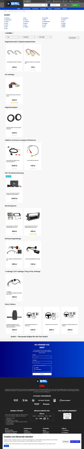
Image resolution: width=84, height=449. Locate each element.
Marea (25, 23)
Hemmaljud (35, 8)
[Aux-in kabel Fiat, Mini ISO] (32, 162)
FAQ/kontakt (27, 432)
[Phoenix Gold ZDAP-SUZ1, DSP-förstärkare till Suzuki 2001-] (14, 195)
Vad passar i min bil (12, 11)
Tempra (26, 26)
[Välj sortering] (73, 38)
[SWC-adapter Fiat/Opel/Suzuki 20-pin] (14, 260)
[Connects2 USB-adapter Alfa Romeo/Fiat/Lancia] (14, 162)
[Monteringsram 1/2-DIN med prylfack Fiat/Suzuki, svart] (32, 228)
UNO (6, 28)
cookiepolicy (39, 441)
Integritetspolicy (28, 433)
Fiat (20, 11)
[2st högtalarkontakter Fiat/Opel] (14, 63)
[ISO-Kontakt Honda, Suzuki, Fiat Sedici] (14, 96)
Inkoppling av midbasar (11, 433)
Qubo (25, 25)
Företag (77, 1)
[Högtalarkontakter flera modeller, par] (32, 63)
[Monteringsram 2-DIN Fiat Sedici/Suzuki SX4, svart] (14, 228)
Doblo (44, 19)
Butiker (7, 428)
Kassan (75, 5)
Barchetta (45, 18)
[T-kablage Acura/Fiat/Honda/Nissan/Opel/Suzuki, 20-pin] (14, 293)
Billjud (18, 8)
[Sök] (35, 5)
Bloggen (65, 8)
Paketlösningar (26, 8)
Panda (63, 23)
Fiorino (7, 21)
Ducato (64, 19)
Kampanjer (43, 8)
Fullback (7, 18)
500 (25, 18)
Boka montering (9, 430)
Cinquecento (8, 19)
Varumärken (57, 8)
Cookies (26, 430)
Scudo (44, 25)
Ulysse (63, 26)
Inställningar (66, 441)
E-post (34, 354)
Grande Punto (46, 21)
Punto (6, 25)
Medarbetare (46, 433)
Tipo (44, 26)
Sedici (24, 11)
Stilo (6, 26)
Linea (6, 23)
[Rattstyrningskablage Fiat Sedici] (32, 260)
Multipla (45, 23)
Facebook (65, 432)
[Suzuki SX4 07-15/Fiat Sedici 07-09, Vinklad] (69, 326)
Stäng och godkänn (75, 441)
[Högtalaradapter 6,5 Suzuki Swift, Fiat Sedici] (14, 129)
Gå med (42, 374)
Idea (63, 21)
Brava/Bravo (65, 18)
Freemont (26, 21)
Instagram (66, 430)
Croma (26, 19)
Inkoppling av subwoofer (11, 431)
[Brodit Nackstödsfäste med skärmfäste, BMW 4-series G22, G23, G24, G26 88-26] (14, 326)
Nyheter (50, 8)
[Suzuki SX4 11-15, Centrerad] (51, 326)
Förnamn (35, 360)
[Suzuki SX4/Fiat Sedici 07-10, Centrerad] (32, 326)
